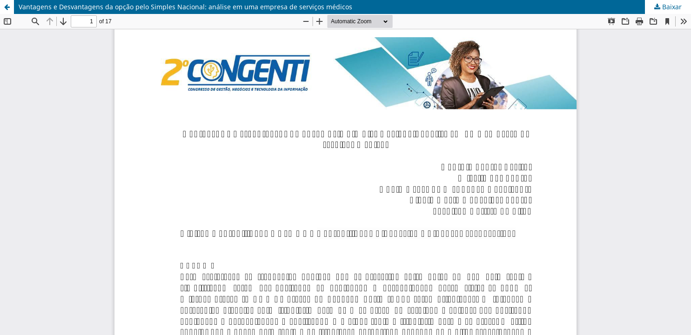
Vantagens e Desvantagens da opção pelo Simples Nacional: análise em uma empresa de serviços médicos (185, 6)
